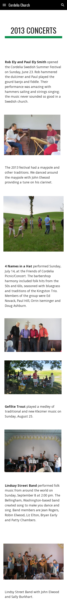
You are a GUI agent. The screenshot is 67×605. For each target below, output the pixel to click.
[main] (33, 32)
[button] (4, 5)
